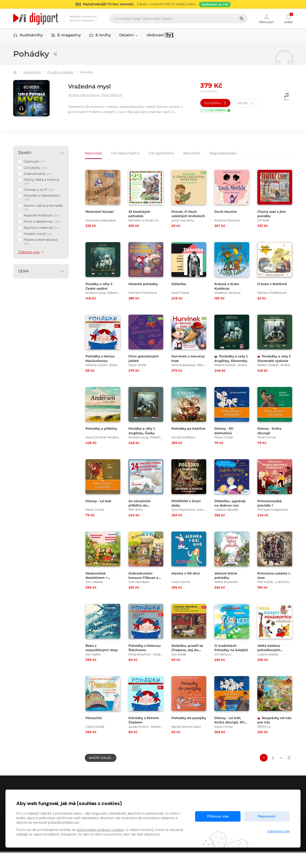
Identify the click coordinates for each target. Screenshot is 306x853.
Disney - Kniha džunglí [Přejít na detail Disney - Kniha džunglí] (270, 431)
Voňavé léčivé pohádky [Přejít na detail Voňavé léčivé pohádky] (226, 576)
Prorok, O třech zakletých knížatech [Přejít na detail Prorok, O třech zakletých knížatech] (184, 216)
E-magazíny (66, 35)
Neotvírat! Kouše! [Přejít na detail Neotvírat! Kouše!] (100, 212)
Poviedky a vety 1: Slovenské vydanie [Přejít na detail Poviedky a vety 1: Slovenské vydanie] (273, 360)
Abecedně (191, 152)
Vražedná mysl (94, 86)
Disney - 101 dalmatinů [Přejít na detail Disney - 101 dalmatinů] (224, 431)
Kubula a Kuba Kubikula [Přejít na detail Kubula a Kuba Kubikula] (227, 286)
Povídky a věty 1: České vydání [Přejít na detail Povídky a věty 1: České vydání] (100, 286)
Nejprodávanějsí (223, 152)
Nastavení (267, 816)
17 (289, 758)
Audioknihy (28, 35)
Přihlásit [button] (266, 18)
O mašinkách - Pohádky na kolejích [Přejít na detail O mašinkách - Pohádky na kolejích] (227, 650)
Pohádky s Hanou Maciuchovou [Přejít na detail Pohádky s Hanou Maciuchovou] (100, 358)
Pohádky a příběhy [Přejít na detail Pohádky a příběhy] (101, 429)
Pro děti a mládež (60, 72)
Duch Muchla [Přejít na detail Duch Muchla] (226, 212)
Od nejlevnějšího (125, 152)
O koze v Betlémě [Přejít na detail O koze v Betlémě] (272, 284)
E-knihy (100, 35)
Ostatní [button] (128, 35)
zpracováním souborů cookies (100, 830)
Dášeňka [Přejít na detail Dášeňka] (179, 284)
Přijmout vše (217, 816)
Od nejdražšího (161, 152)
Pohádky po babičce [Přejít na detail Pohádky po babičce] (182, 431)
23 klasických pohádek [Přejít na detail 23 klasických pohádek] (140, 214)
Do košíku (215, 103)
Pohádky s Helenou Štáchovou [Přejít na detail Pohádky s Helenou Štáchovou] (145, 648)
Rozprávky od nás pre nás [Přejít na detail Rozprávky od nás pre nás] (271, 720)
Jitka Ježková (117, 95)
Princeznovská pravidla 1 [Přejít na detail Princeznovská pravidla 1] (270, 503)
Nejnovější (93, 152)
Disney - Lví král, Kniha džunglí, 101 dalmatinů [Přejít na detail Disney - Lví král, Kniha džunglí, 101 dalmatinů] (230, 722)
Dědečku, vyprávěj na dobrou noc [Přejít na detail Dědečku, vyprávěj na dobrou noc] (230, 503)
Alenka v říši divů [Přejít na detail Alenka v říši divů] (186, 574)
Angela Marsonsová (85, 95)
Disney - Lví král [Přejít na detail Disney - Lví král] (99, 501)
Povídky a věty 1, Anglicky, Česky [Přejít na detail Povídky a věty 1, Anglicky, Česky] (143, 431)
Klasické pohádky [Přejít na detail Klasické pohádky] (144, 284)
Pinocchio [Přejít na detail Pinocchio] (94, 718)
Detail (245, 103)
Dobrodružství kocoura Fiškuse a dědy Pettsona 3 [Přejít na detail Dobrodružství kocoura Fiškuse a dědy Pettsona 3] (144, 578)
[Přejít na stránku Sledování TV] (153, 4)
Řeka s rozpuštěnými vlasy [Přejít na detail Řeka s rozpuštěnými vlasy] (102, 648)
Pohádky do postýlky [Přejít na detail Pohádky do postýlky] (182, 720)
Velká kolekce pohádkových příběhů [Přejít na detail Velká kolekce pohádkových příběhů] (269, 650)
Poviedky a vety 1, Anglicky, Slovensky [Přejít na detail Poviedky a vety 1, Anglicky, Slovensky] (230, 360)
